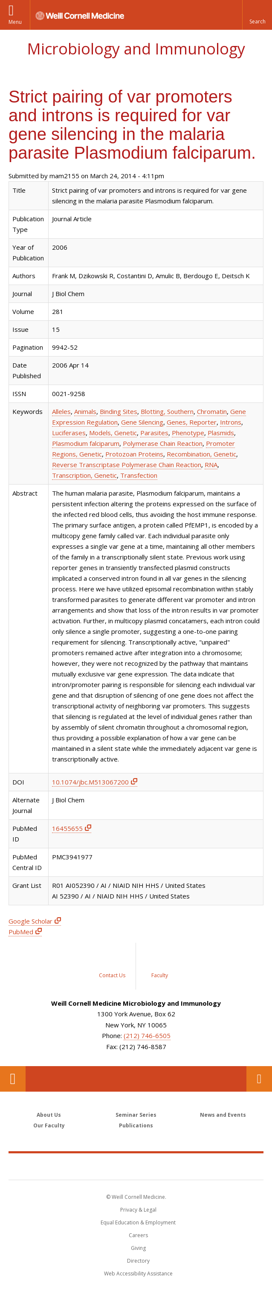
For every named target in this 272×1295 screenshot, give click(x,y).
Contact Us (259, 1079)
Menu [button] (15, 22)
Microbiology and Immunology (136, 48)
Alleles (61, 411)
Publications (136, 1125)
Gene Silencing (142, 422)
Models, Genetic (113, 432)
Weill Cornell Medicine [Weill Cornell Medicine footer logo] (136, 1166)
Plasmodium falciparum (85, 443)
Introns (230, 422)
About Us (49, 1114)
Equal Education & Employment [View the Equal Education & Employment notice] (138, 1222)
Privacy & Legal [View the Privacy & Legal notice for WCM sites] (138, 1209)
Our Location (13, 1079)
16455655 (67, 828)
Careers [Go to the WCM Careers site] (138, 1235)
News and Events (223, 1114)
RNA (211, 464)
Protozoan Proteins (134, 454)
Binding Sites (118, 411)
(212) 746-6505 (147, 1035)
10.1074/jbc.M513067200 (90, 782)
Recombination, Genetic (201, 454)
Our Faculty (49, 1125)
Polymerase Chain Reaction (163, 443)
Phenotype (188, 432)
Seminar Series (136, 1114)
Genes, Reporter (192, 422)
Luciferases (69, 432)
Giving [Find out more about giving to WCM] (138, 1248)
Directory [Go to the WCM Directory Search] (138, 1260)
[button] (257, 15)
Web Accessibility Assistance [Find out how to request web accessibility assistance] (138, 1273)
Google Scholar (30, 921)
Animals (85, 411)
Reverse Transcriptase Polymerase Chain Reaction (126, 464)
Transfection (138, 475)
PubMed (21, 931)
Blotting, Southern (167, 411)
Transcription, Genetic (84, 475)
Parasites (154, 432)
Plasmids (221, 432)
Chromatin (212, 411)
